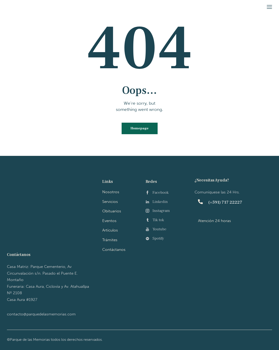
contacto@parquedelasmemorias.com (41, 314)
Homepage (139, 128)
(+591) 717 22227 (225, 202)
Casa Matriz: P (42, 273)
